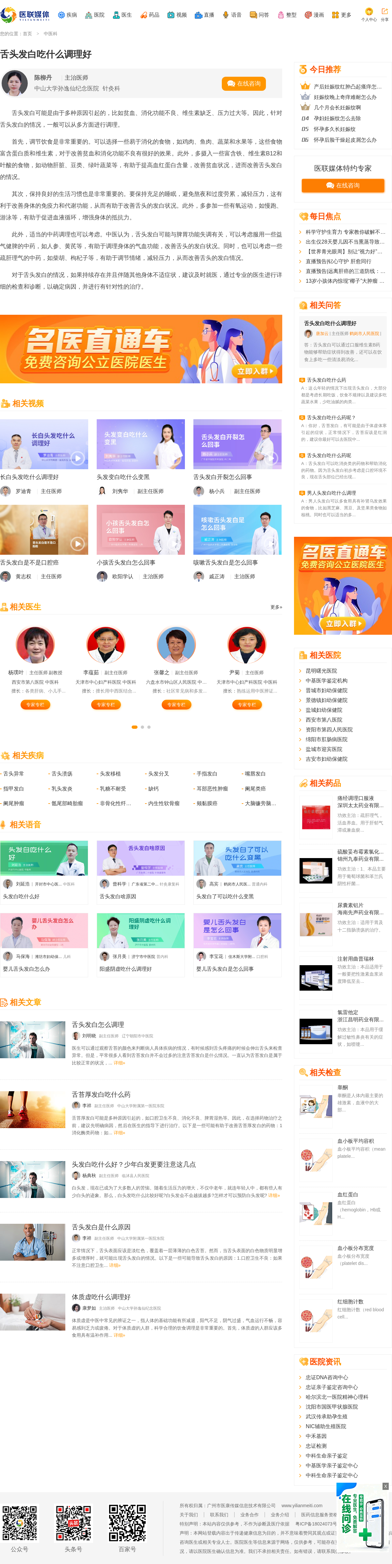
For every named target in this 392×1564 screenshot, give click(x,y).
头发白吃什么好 (21, 896)
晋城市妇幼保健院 (327, 690)
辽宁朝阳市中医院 (137, 1036)
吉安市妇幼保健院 (327, 759)
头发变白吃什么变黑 (123, 477)
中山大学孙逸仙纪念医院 (66, 88)
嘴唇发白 (255, 773)
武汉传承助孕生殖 (327, 1416)
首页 (27, 33)
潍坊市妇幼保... (48, 956)
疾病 (72, 15)
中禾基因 (316, 1436)
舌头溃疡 (62, 773)
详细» (119, 1062)
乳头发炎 (62, 788)
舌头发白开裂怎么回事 (222, 477)
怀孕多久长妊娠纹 (335, 129)
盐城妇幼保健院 (324, 710)
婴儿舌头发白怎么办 (26, 969)
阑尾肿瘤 (13, 803)
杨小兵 (217, 491)
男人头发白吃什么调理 (331, 493)
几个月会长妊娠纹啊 (337, 107)
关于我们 (189, 1514)
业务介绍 (280, 1514)
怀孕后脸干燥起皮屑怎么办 (345, 140)
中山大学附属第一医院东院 (140, 1106)
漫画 (319, 15)
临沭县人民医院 (135, 1175)
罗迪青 (23, 491)
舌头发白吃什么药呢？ (331, 417)
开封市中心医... (48, 884)
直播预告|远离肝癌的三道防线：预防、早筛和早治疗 (346, 271)
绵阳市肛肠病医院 (327, 739)
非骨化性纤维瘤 (116, 803)
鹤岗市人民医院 (364, 333)
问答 (264, 15)
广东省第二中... (145, 884)
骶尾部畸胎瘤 (67, 803)
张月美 (119, 956)
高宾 (214, 883)
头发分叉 (158, 773)
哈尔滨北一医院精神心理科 (337, 1397)
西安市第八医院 (324, 720)
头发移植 (110, 773)
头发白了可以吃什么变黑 (225, 896)
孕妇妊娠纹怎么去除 (337, 118)
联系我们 (219, 1514)
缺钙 (153, 788)
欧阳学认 (122, 576)
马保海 (23, 956)
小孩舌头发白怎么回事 (126, 562)
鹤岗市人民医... (237, 884)
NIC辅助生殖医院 (326, 1426)
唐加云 (322, 333)
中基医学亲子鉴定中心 (332, 1465)
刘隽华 (120, 491)
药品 (154, 15)
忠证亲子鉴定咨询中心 (332, 1387)
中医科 (50, 33)
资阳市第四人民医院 (329, 729)
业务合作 (249, 1514)
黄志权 (23, 576)
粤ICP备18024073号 (316, 1523)
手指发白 (207, 773)
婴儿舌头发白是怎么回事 (225, 969)
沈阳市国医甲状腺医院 (332, 1407)
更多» (276, 607)
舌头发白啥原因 (118, 896)
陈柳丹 (43, 77)
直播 (209, 15)
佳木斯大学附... (241, 956)
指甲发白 (13, 788)
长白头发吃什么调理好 (29, 477)
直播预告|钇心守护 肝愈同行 (338, 261)
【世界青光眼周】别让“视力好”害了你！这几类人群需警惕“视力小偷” (346, 251)
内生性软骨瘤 (164, 803)
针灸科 (111, 88)
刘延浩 (23, 883)
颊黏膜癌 (207, 803)
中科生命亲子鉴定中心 (332, 1475)
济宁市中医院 (143, 956)
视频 (181, 15)
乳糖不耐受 (113, 788)
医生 (127, 15)
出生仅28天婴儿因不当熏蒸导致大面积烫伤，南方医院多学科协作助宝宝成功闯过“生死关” (346, 242)
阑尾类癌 (255, 788)
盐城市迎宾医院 (324, 749)
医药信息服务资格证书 (324, 1514)
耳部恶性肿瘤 (212, 788)
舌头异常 (13, 773)
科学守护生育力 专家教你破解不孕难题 (346, 232)
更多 (346, 15)
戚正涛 (217, 576)
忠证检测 (316, 1446)
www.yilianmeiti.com (302, 1505)
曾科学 (119, 883)
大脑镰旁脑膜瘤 (261, 803)
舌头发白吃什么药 (326, 380)
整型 (291, 15)
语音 (236, 15)
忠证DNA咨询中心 (327, 1377)
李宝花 (216, 956)
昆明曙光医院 (321, 671)
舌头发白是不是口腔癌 (29, 562)
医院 (99, 15)
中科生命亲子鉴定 (327, 1456)
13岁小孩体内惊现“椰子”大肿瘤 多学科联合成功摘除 (346, 281)
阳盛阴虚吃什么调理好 (126, 969)
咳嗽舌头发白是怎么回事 (225, 562)
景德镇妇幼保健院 (327, 700)
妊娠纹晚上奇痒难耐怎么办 (345, 97)
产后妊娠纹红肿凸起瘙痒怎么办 (350, 86)
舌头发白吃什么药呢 (329, 455)
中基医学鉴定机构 (327, 680)
